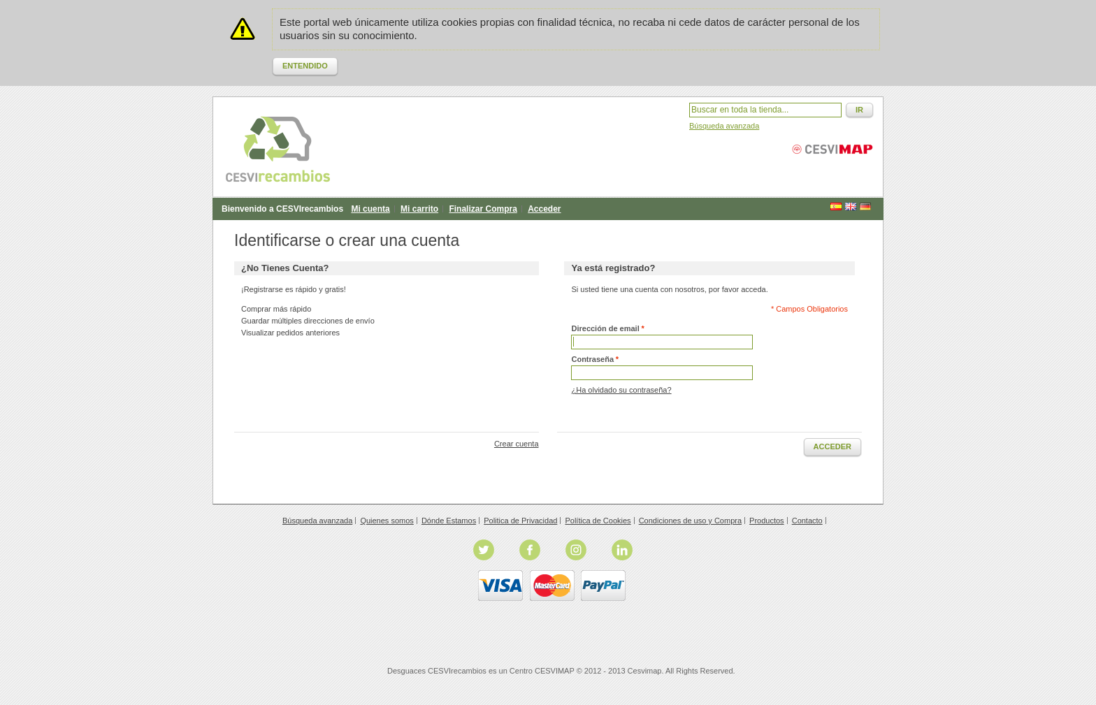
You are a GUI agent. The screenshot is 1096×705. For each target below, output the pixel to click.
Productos (766, 520)
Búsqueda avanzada (724, 126)
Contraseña (592, 359)
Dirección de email (605, 329)
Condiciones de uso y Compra (690, 520)
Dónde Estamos (448, 520)
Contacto (807, 520)
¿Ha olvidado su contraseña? (621, 390)
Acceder (544, 209)
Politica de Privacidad (520, 520)
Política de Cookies (597, 520)
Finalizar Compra (483, 209)
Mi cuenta (370, 209)
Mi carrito (419, 209)
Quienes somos (386, 520)
